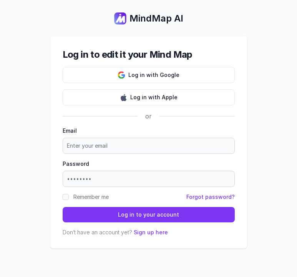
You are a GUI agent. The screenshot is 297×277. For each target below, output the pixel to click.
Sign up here (151, 232)
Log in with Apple (148, 97)
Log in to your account (148, 214)
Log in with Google (148, 75)
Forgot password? (210, 197)
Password (76, 163)
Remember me (91, 197)
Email (70, 130)
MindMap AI (148, 18)
